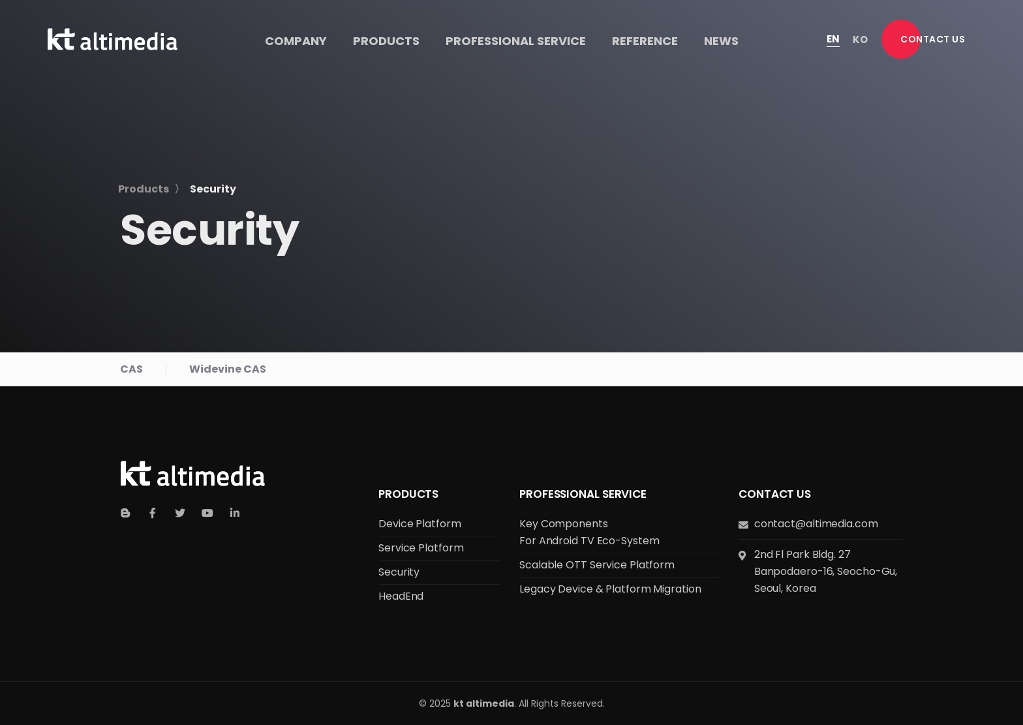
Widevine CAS (227, 369)
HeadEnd (400, 596)
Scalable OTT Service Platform (597, 564)
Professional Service (583, 494)
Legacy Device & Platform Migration (610, 588)
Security (399, 571)
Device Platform (419, 523)
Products (408, 494)
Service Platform (420, 547)
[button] (932, 39)
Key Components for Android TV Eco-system (589, 532)
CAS (131, 369)
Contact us (775, 494)
